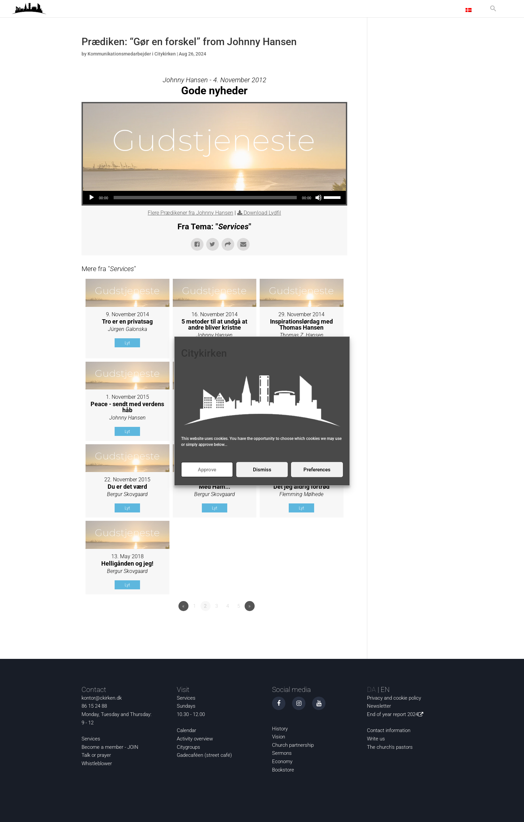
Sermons (282, 753)
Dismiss (262, 470)
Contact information (388, 730)
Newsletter (379, 706)
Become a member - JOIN (110, 747)
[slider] (205, 197)
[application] (214, 197)
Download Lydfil (262, 213)
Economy (282, 761)
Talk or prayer (96, 755)
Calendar (186, 730)
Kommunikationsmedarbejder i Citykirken (132, 53)
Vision (278, 737)
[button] (493, 11)
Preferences (317, 470)
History (280, 729)
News (324, 10)
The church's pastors (390, 747)
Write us (376, 739)
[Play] (91, 197)
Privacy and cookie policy (394, 698)
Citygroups (188, 747)
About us (414, 10)
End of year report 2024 (396, 714)
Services (91, 739)
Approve (207, 470)
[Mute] (318, 197)
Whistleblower (97, 763)
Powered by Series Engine (322, 624)
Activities (380, 10)
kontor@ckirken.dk (102, 698)
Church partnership (293, 745)
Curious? (347, 10)
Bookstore (283, 770)
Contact (447, 10)
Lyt (127, 342)
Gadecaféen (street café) (204, 755)
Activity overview (195, 739)
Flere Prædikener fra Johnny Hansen (190, 213)
